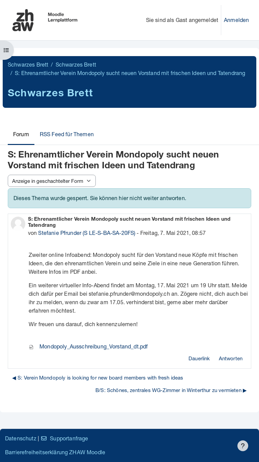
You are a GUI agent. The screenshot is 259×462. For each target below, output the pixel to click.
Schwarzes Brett (28, 64)
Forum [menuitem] (21, 134)
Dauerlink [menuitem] (199, 358)
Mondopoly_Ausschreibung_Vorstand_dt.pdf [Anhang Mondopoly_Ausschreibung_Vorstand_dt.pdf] (88, 346)
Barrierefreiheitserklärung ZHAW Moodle (55, 452)
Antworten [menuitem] (230, 358)
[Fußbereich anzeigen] (242, 445)
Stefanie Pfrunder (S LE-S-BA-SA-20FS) (86, 232)
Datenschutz (20, 438)
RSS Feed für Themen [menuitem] (67, 134)
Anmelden (236, 20)
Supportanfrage (64, 438)
